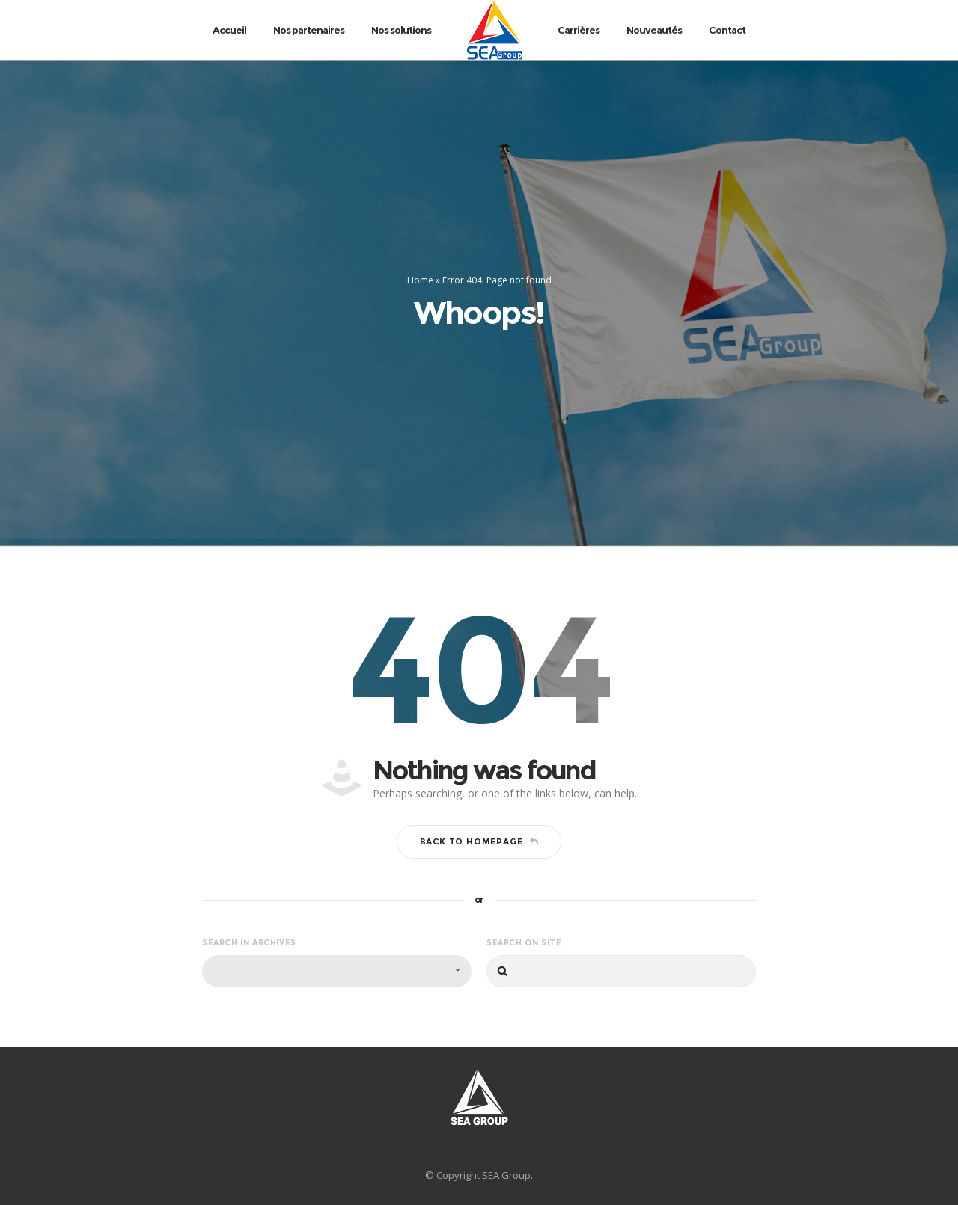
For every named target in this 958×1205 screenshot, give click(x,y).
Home (420, 280)
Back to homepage (479, 841)
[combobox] (337, 971)
